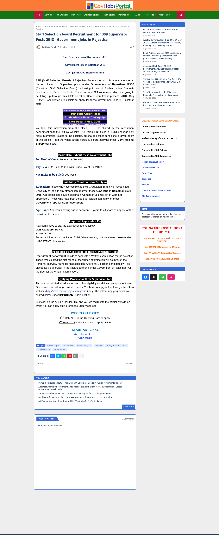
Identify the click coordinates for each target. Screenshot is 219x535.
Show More (128, 406)
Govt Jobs (49, 14)
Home (39, 14)
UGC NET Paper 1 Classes (154, 132)
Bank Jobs (76, 14)
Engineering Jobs (91, 14)
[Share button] (81, 356)
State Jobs (149, 14)
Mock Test (163, 14)
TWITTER (174, 238)
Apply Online (85, 337)
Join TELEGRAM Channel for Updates (162, 247)
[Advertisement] (109, 512)
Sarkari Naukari (48, 26)
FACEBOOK (149, 238)
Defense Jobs (124, 14)
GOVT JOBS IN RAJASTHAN (117, 345)
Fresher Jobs (68, 345)
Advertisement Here (85, 334)
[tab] (38, 15)
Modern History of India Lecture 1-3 (159, 138)
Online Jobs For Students (154, 126)
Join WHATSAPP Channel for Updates (162, 253)
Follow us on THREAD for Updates (162, 259)
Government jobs (84, 345)
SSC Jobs (137, 14)
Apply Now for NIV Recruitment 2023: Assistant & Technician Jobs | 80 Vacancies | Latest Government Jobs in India (80, 388)
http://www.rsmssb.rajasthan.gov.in (66, 291)
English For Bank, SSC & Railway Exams (160, 121)
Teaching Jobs (108, 14)
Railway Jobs (62, 14)
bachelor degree (53, 345)
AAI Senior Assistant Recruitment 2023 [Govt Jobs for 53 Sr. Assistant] (70, 401)
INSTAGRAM (163, 238)
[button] (181, 15)
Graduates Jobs (44, 349)
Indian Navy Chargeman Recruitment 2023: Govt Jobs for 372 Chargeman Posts (75, 393)
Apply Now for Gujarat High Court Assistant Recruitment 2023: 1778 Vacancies (75, 397)
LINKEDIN (162, 241)
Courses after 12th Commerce (156, 156)
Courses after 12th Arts (153, 144)
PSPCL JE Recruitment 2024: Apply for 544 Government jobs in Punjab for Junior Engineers (80, 383)
